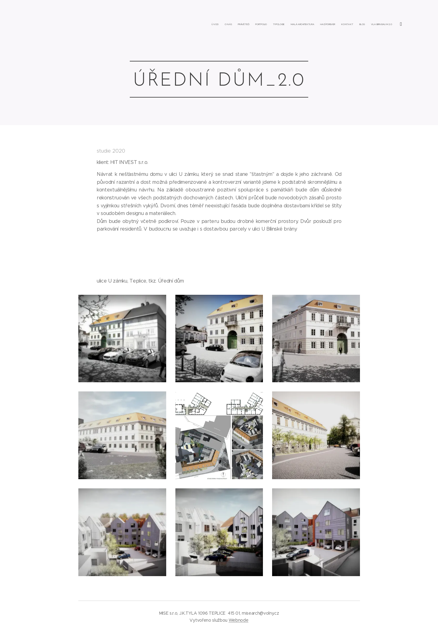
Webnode (239, 620)
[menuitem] (330, 24)
